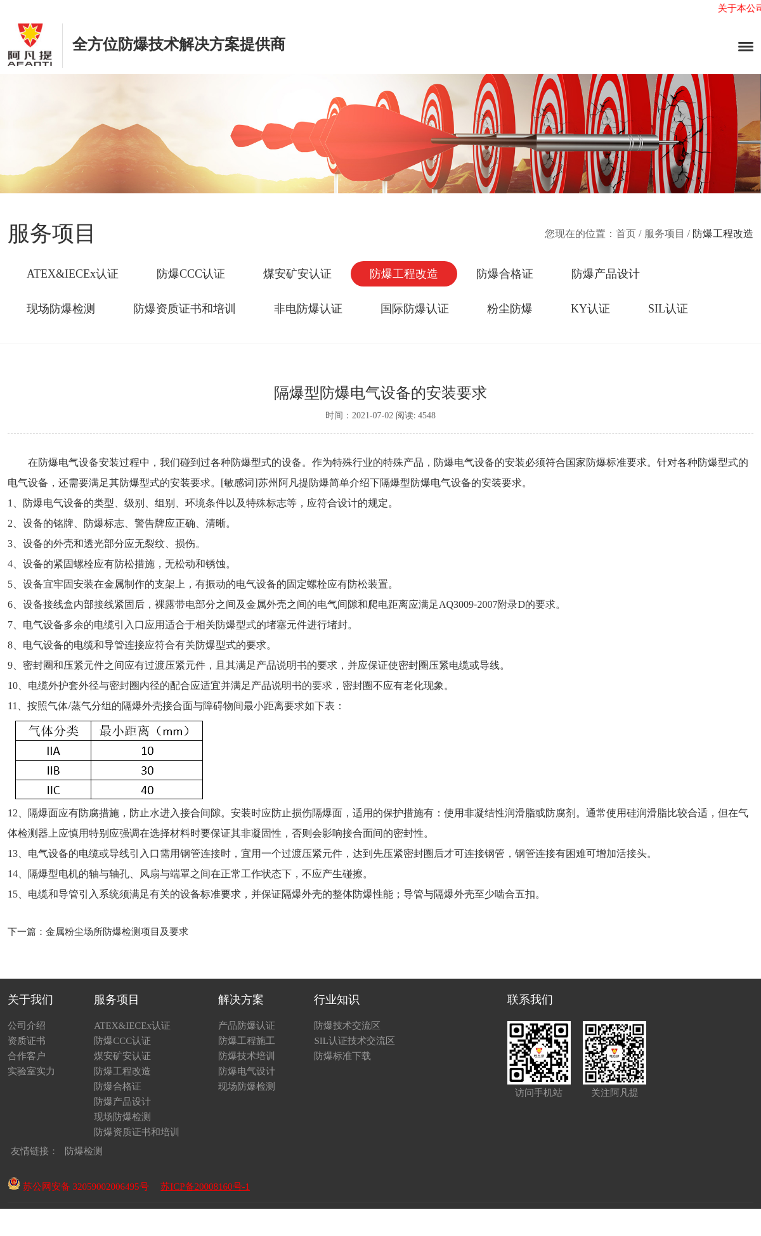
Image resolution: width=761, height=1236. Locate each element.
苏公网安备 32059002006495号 (78, 1186)
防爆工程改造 (404, 273)
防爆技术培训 (246, 1056)
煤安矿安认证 (297, 273)
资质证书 (27, 1041)
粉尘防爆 (510, 308)
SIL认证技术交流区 (354, 1041)
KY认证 (590, 308)
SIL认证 (668, 308)
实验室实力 (31, 1071)
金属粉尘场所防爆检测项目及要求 (117, 932)
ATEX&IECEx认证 (73, 273)
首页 (626, 233)
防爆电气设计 (246, 1071)
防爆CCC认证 (191, 273)
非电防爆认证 (308, 308)
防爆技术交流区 (347, 1025)
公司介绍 (27, 1025)
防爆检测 (84, 1151)
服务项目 (664, 233)
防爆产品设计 (605, 273)
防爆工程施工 (246, 1041)
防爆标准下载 (342, 1056)
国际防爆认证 (414, 308)
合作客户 (27, 1056)
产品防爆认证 (246, 1025)
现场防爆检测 (61, 308)
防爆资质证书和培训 (184, 308)
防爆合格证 (504, 273)
